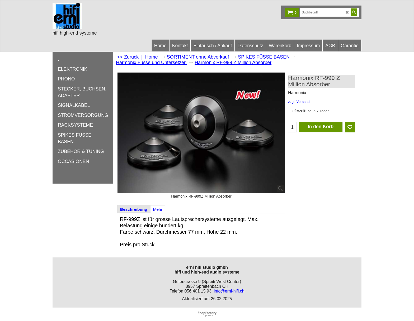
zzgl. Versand (299, 102)
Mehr (157, 209)
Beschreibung (133, 209)
